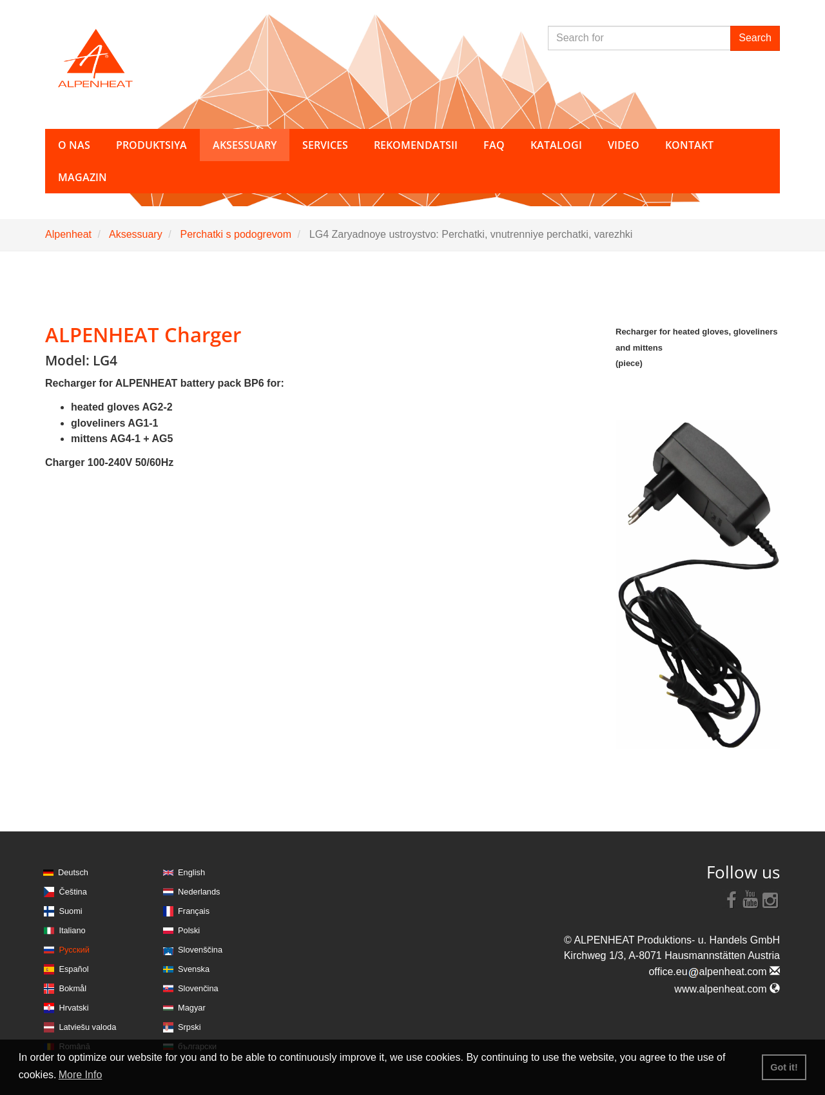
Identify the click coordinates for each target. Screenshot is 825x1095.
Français (193, 911)
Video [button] (623, 145)
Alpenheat (68, 234)
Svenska (193, 969)
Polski (189, 930)
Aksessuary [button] (245, 145)
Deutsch (73, 872)
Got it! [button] (783, 1067)
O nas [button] (74, 145)
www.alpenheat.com (727, 989)
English (191, 872)
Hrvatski (73, 1008)
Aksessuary (135, 234)
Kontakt (689, 145)
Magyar (192, 1008)
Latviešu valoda (87, 1027)
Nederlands (199, 891)
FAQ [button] (494, 145)
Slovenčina (198, 988)
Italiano (72, 930)
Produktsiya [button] (151, 145)
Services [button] (325, 145)
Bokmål (72, 988)
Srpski (189, 1027)
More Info (80, 1074)
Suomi (70, 911)
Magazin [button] (82, 177)
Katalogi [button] (556, 145)
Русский (74, 949)
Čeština (72, 891)
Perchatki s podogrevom (235, 234)
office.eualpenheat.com (714, 971)
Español (73, 969)
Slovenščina (200, 949)
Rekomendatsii (416, 145)
